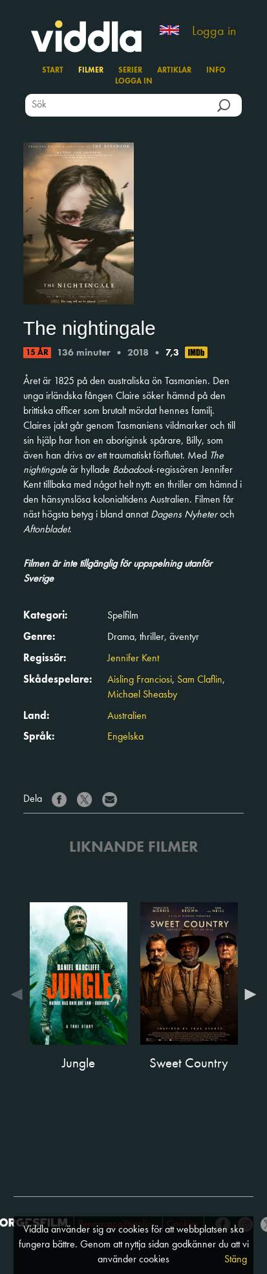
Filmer (90, 70)
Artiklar (174, 70)
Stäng (235, 1260)
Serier (130, 70)
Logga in (214, 31)
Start (52, 70)
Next (247, 994)
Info (216, 70)
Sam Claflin (199, 680)
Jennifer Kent (133, 659)
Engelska (125, 737)
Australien (127, 716)
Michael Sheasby (142, 695)
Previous (20, 994)
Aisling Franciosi (139, 680)
